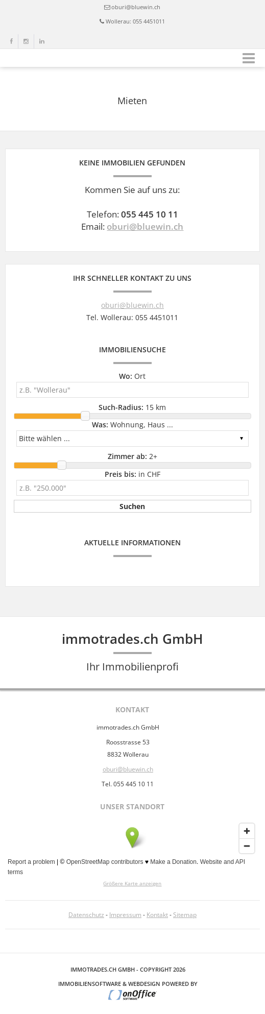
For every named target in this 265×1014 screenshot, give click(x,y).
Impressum (125, 914)
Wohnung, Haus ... (132, 424)
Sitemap (185, 914)
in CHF (132, 474)
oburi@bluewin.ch (135, 7)
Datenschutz (86, 914)
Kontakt (157, 914)
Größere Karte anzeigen (132, 883)
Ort (132, 376)
